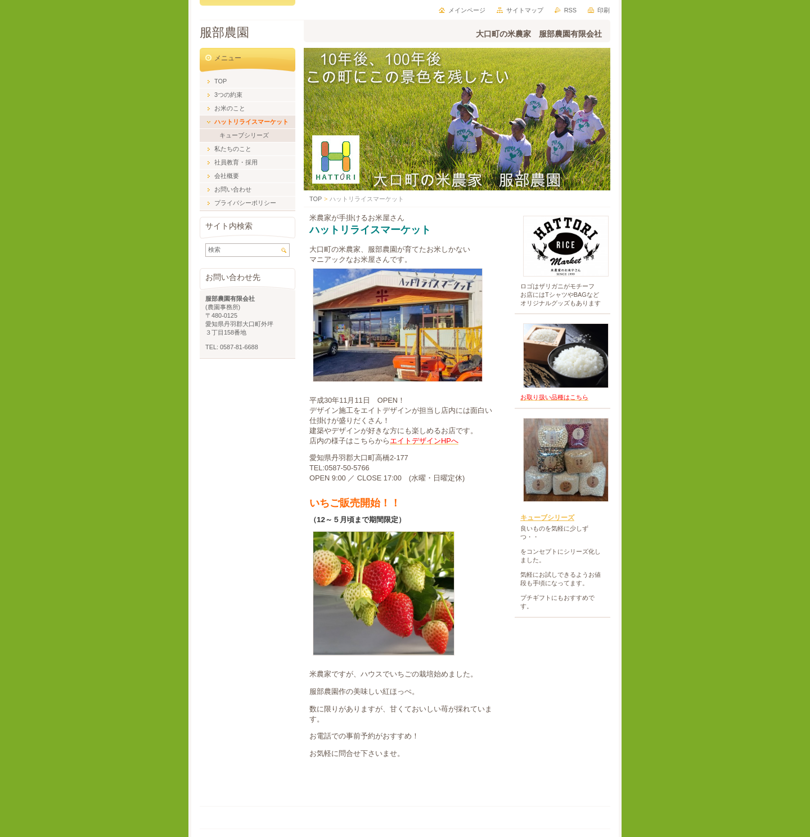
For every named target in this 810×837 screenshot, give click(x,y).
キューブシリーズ (547, 518)
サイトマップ (524, 10)
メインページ (466, 10)
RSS (570, 10)
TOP (315, 198)
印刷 (603, 10)
